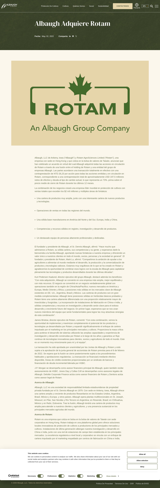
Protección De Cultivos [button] (49, 6)
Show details (111, 484)
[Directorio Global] (137, 6)
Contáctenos (123, 6)
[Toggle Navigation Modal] (156, 6)
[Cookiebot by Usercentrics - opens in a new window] (13, 483)
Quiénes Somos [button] (79, 6)
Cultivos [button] (66, 6)
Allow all (142, 462)
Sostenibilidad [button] (103, 6)
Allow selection (142, 468)
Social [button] (91, 6)
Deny (142, 474)
